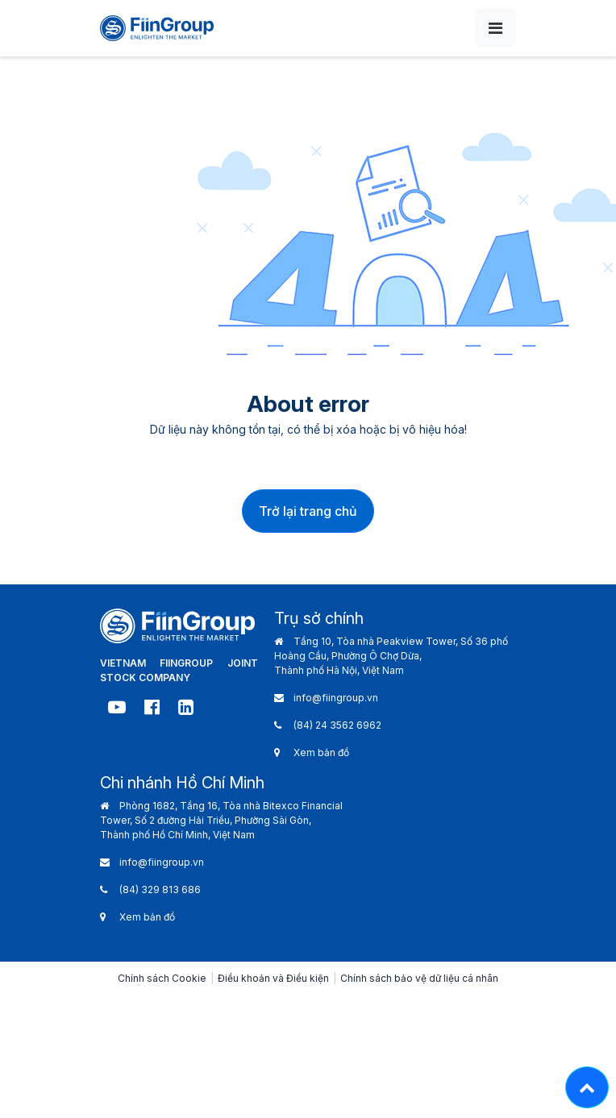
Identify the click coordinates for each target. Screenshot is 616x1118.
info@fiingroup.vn (335, 698)
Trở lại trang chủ (308, 511)
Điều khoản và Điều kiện (273, 978)
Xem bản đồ (321, 752)
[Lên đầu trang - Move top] (587, 1087)
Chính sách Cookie (162, 978)
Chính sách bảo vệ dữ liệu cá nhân (419, 978)
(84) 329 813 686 (160, 889)
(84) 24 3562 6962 (337, 725)
